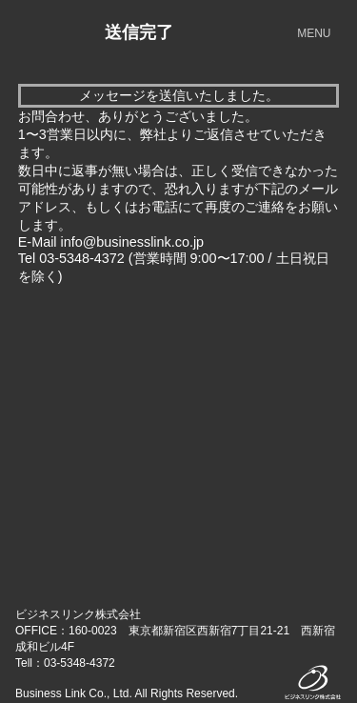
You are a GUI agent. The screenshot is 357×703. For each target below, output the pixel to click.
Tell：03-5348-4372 (65, 663)
